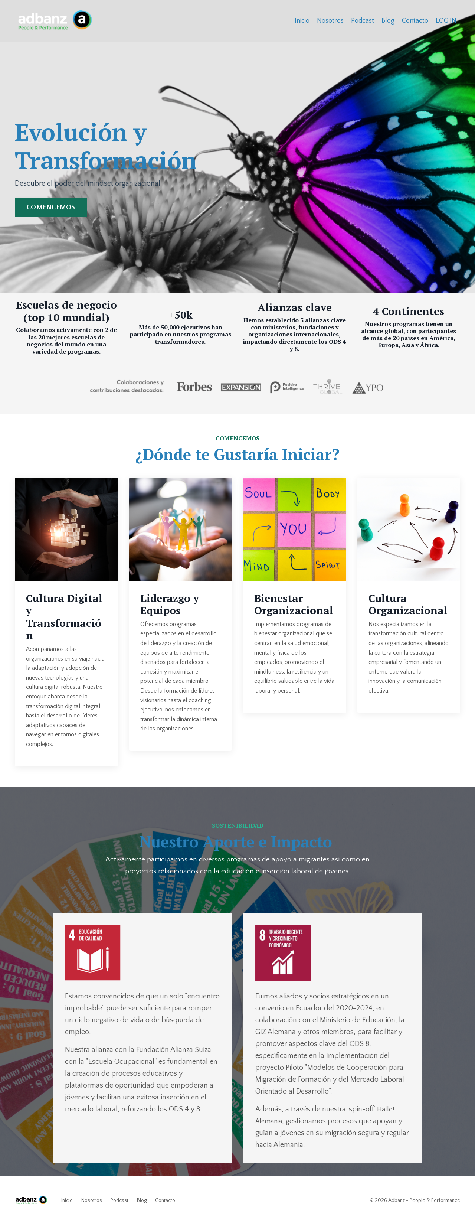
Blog (387, 21)
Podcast (362, 21)
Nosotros (330, 21)
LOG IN (446, 21)
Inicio (302, 21)
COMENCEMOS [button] (51, 207)
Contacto (415, 21)
